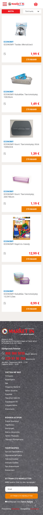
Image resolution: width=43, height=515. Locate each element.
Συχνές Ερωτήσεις (12, 421)
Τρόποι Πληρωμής (12, 436)
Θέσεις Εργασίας (11, 391)
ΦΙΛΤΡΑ (11, 11)
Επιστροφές (9, 428)
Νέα (6, 383)
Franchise (8, 394)
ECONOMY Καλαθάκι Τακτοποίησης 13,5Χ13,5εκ (21, 295)
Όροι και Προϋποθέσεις (14, 452)
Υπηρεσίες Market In (12, 387)
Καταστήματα (10, 380)
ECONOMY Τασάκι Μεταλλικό (18, 44)
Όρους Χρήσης (27, 502)
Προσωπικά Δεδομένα (13, 455)
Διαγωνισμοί (9, 470)
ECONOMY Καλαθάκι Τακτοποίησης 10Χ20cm (21, 95)
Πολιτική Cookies (11, 459)
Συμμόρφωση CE (11, 402)
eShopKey (15, 509)
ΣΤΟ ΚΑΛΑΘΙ (31, 59)
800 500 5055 (13, 353)
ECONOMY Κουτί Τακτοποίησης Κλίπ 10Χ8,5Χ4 (21, 145)
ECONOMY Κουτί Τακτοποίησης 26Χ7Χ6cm (19, 195)
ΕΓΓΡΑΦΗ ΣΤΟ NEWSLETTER (22, 496)
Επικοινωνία (9, 409)
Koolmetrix (35, 509)
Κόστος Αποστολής (12, 432)
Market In (16, 4)
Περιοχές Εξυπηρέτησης (14, 439)
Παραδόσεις (9, 425)
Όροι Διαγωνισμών (12, 466)
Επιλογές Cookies (11, 463)
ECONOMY (9, 42)
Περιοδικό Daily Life (12, 398)
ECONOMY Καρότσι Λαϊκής (17, 244)
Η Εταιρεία (9, 376)
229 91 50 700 (14, 358)
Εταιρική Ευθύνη (11, 405)
